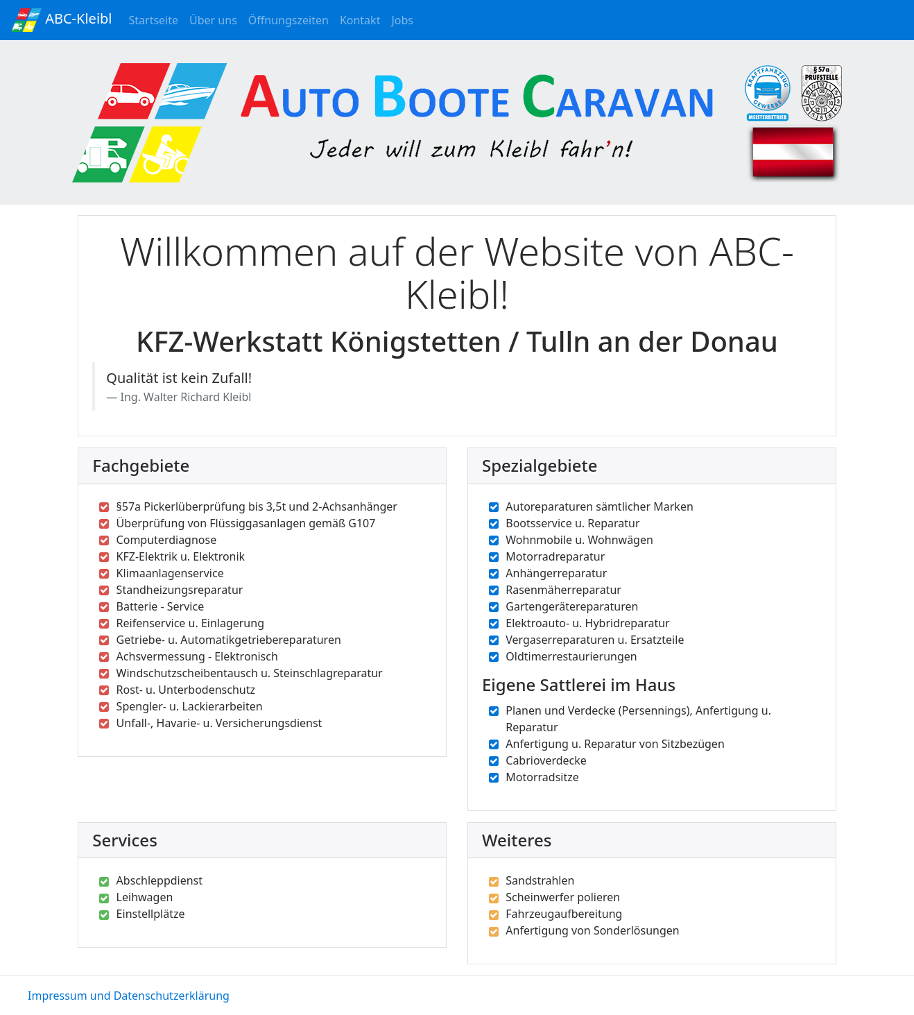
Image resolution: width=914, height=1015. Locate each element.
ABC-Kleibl (61, 20)
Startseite (156, 19)
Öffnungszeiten (291, 19)
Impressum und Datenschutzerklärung (129, 995)
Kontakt (363, 19)
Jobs (405, 19)
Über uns (216, 22)
